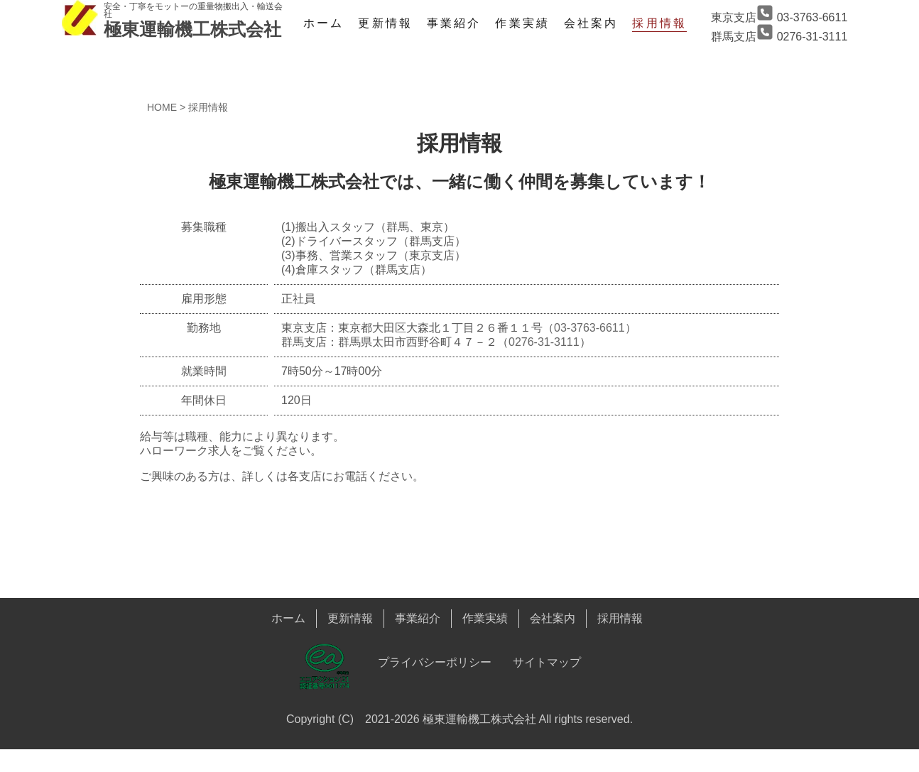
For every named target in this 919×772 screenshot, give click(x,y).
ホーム (323, 23)
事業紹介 (454, 23)
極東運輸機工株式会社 (192, 29)
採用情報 (659, 23)
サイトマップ (547, 662)
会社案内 (591, 23)
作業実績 (522, 23)
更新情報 (385, 23)
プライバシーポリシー (434, 662)
